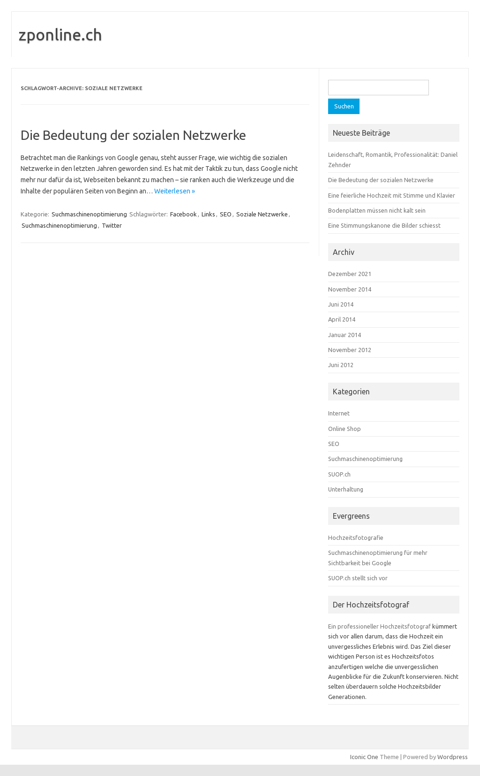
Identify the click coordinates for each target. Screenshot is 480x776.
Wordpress (452, 756)
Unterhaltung (345, 489)
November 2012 (349, 349)
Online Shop (344, 428)
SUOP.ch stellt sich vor (358, 578)
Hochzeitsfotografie (355, 537)
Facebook (183, 214)
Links (208, 214)
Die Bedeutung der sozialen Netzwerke (133, 135)
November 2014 (349, 289)
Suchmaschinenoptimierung (89, 214)
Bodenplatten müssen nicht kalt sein (377, 210)
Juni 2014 (340, 304)
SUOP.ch (339, 474)
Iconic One (364, 756)
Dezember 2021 (349, 273)
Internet (339, 413)
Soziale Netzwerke (262, 214)
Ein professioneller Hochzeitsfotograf (379, 626)
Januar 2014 (344, 334)
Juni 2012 (340, 364)
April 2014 (341, 319)
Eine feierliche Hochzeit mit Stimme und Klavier (391, 195)
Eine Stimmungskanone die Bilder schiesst (384, 225)
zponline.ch (60, 34)
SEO (226, 214)
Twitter (112, 225)
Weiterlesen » (174, 191)
